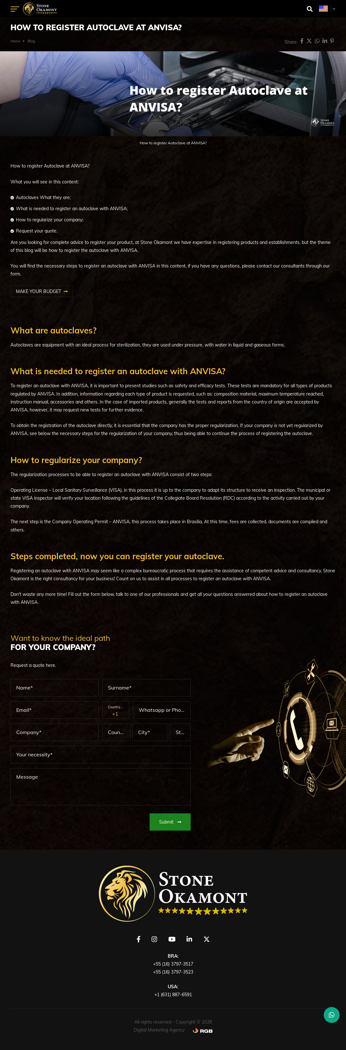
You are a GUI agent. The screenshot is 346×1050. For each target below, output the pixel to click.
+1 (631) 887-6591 (173, 994)
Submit (170, 822)
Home (15, 41)
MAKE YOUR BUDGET (38, 291)
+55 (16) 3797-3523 (173, 972)
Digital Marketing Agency (159, 1030)
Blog (31, 41)
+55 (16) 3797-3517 (173, 964)
